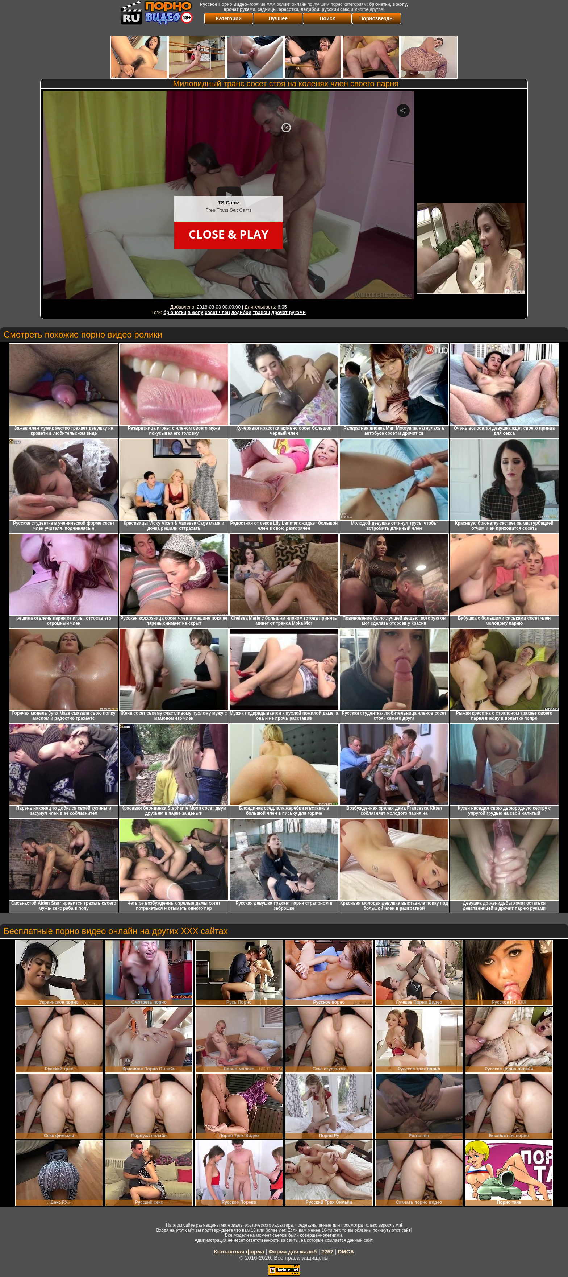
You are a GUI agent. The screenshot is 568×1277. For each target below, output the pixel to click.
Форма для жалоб (292, 1251)
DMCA (346, 1251)
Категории (229, 18)
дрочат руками (288, 312)
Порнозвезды (376, 18)
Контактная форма (239, 1251)
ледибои (241, 312)
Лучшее (278, 18)
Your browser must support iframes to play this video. (228, 196)
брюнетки (174, 312)
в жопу (196, 312)
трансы (261, 312)
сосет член (217, 312)
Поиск (327, 18)
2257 (327, 1251)
